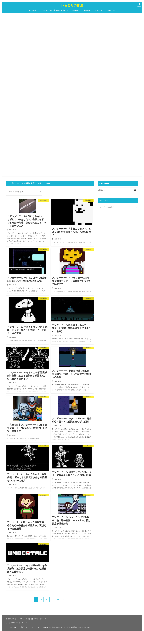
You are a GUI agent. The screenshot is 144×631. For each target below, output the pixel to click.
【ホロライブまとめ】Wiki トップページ (54, 10)
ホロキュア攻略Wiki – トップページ (16, 623)
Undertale (75, 10)
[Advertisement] (72, 157)
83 (58, 599)
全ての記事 (32, 10)
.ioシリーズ (98, 10)
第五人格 (87, 10)
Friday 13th (111, 10)
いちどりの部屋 (72, 5)
